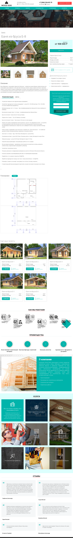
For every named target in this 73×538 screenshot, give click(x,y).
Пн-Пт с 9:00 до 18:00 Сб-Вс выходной (26, 4)
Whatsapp (43, 4)
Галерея (28, 8)
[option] (24, 53)
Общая (14, 175)
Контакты (64, 8)
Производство (39, 8)
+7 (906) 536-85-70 (45, 2)
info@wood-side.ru (22, 2)
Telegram (48, 4)
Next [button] (45, 53)
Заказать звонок (64, 3)
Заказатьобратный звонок (16, 269)
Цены (17, 97)
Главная (7, 8)
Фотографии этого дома (62, 70)
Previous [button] (3, 53)
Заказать (61, 50)
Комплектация (7, 97)
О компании (52, 8)
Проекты (3, 32)
